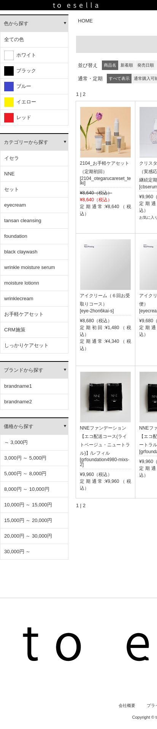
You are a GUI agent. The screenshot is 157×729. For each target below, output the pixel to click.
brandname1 (18, 386)
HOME (85, 21)
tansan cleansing (22, 220)
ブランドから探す (23, 370)
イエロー (20, 102)
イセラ (11, 158)
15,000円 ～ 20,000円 (28, 520)
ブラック (20, 71)
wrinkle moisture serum (29, 267)
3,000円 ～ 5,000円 (25, 458)
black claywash (20, 252)
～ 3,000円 (16, 442)
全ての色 (14, 39)
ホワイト (20, 55)
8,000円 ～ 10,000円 (26, 489)
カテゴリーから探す (26, 142)
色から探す (16, 23)
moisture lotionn (21, 283)
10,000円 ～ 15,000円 (28, 505)
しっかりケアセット (26, 345)
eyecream (15, 205)
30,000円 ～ (17, 551)
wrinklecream (18, 298)
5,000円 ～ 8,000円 (25, 473)
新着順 (127, 65)
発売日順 (145, 65)
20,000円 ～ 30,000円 (28, 536)
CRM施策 (14, 330)
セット (11, 189)
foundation (15, 236)
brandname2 (18, 401)
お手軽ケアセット (24, 314)
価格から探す (18, 426)
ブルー (17, 86)
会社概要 (127, 705)
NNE (9, 174)
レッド (17, 118)
